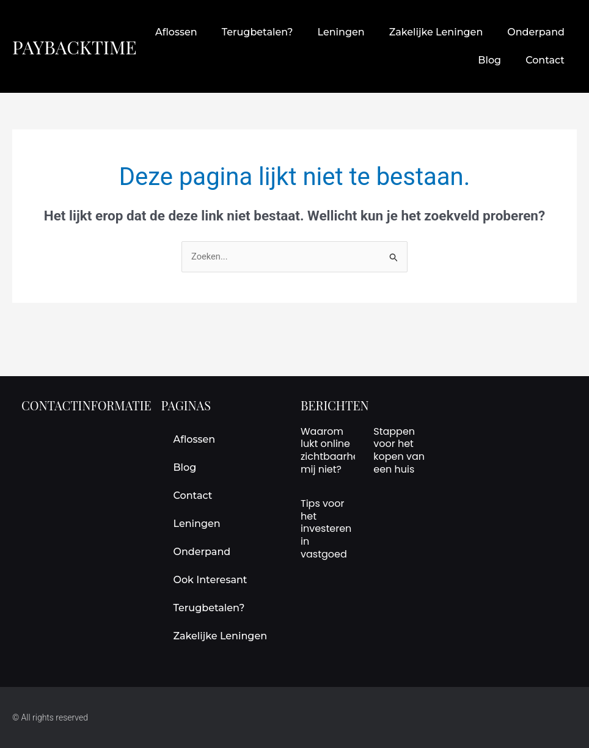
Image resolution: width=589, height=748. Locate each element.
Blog (489, 60)
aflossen (176, 32)
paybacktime (78, 46)
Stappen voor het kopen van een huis (399, 450)
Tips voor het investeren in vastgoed (326, 528)
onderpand (536, 32)
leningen (340, 32)
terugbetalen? (257, 32)
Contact (545, 60)
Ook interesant (210, 580)
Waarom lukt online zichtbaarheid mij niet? (334, 450)
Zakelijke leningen (436, 32)
